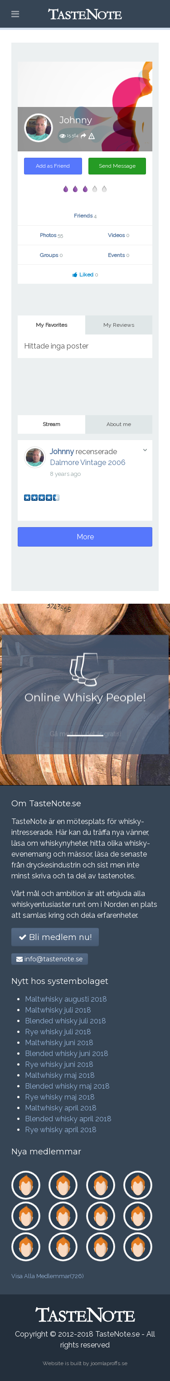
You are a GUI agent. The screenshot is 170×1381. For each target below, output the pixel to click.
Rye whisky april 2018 (61, 1129)
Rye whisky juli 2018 (58, 1031)
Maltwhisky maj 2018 (60, 1075)
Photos (51, 235)
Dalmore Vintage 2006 (88, 462)
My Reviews (118, 325)
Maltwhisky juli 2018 (58, 1010)
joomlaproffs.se (109, 1363)
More (85, 537)
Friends (85, 216)
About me (119, 424)
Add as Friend (53, 166)
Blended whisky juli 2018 (65, 1021)
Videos (119, 235)
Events (119, 255)
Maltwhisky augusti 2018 (66, 999)
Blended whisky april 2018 (68, 1118)
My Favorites (51, 325)
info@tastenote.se (49, 959)
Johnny (62, 451)
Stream (51, 424)
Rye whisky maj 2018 (60, 1097)
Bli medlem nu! (55, 937)
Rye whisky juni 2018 (59, 1064)
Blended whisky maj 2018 (67, 1086)
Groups (51, 255)
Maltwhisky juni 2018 (59, 1042)
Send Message (117, 166)
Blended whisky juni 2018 (66, 1053)
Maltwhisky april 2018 (61, 1108)
